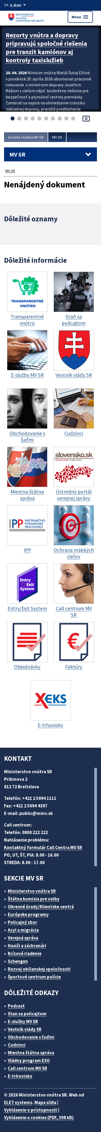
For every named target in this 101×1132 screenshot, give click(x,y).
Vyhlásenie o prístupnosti (30, 1110)
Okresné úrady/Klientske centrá (41, 907)
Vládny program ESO (29, 1060)
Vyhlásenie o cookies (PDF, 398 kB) (39, 1117)
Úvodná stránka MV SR (26, 137)
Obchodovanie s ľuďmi (31, 1037)
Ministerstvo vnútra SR (32, 891)
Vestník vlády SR (24, 1029)
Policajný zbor (22, 922)
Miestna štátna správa (31, 1053)
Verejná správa (23, 938)
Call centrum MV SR (27, 1068)
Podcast (16, 1006)
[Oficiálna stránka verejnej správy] (19, 5)
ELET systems (18, 1102)
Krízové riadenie (24, 953)
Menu (80, 17)
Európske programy (28, 914)
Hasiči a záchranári (27, 946)
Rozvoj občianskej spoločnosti (39, 969)
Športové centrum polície (34, 977)
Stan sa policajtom (27, 1014)
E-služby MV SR (23, 1021)
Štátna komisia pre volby (34, 899)
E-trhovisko (20, 1076)
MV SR (57, 137)
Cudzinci (17, 1045)
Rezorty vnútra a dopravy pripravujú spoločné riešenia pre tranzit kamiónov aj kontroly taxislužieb (46, 47)
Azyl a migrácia (23, 930)
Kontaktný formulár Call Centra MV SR (43, 847)
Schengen (18, 961)
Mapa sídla (45, 1102)
